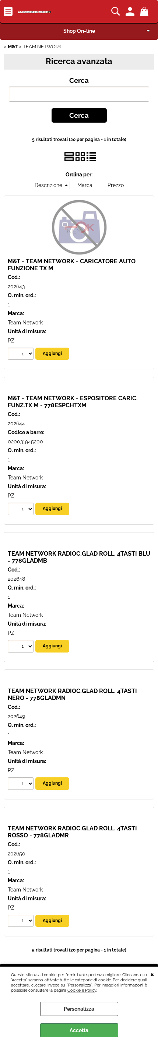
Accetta (79, 1030)
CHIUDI (152, 974)
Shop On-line (79, 31)
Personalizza (79, 1009)
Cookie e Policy (81, 990)
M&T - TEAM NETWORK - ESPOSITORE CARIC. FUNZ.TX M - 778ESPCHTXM (73, 402)
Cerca (79, 80)
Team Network (25, 323)
